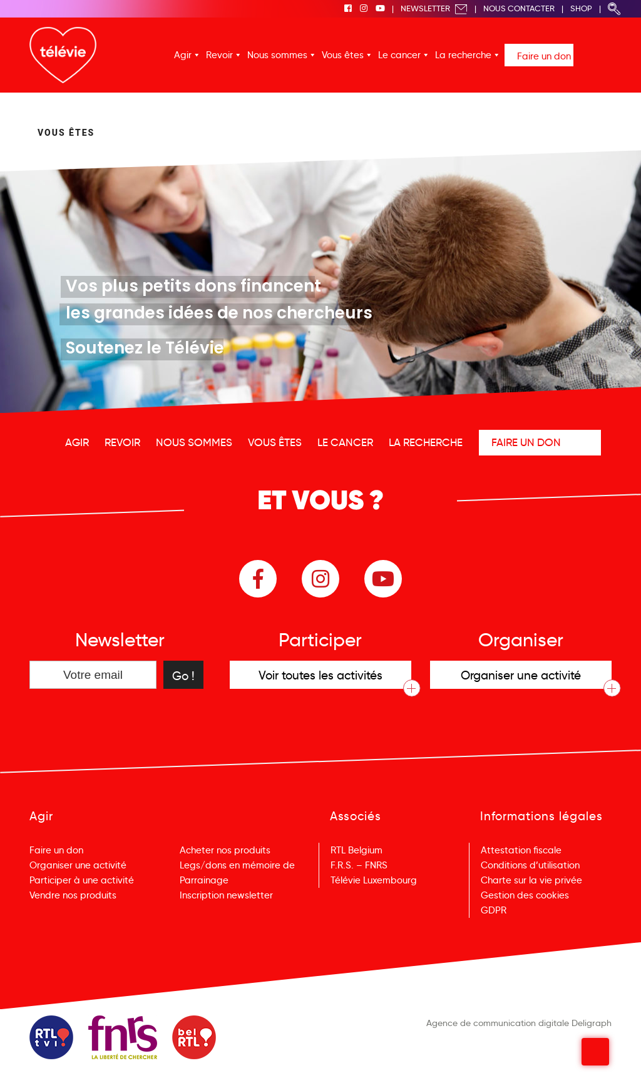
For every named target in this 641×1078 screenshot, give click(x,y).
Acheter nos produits (225, 850)
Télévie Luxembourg (374, 880)
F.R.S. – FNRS (359, 865)
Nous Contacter (519, 8)
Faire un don (544, 56)
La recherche (463, 55)
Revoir (219, 55)
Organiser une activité (77, 865)
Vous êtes (343, 55)
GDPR (493, 910)
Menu (597, 1052)
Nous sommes (277, 55)
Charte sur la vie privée (531, 880)
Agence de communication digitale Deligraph (519, 1023)
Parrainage (204, 880)
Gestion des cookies (525, 895)
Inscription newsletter (226, 895)
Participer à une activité (81, 880)
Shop (581, 8)
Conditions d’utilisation (530, 865)
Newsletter (434, 8)
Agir (183, 55)
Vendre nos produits (72, 895)
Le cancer (399, 55)
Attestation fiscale (521, 850)
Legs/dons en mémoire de (237, 865)
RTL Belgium (356, 850)
